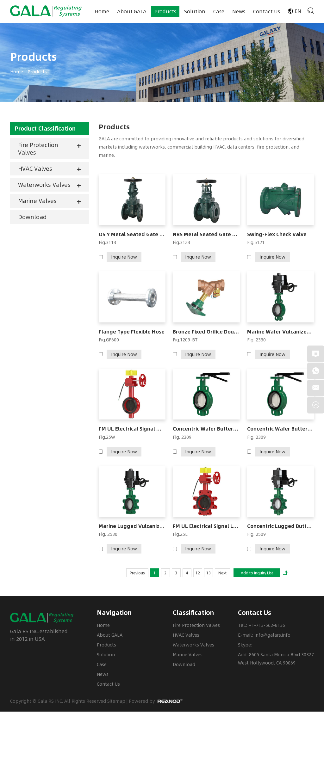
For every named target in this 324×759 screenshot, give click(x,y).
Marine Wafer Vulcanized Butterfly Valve (280, 332)
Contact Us (266, 11)
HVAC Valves (35, 168)
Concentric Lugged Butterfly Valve (280, 526)
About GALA (131, 11)
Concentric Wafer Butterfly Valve (206, 429)
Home (102, 11)
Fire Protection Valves (38, 148)
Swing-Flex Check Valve (277, 234)
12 (198, 572)
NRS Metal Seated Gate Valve (206, 234)
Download (32, 217)
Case (218, 11)
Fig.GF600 (109, 340)
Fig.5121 (256, 242)
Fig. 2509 (256, 534)
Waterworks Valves (44, 184)
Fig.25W (107, 437)
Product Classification (45, 128)
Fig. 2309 (182, 437)
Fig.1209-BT (185, 340)
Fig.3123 (181, 242)
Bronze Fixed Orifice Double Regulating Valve (206, 332)
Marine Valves (37, 201)
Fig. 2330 (256, 340)
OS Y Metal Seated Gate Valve (132, 234)
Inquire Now (124, 257)
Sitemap (116, 701)
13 (208, 572)
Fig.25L (180, 534)
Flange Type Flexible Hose (132, 332)
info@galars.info (272, 635)
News (238, 11)
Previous (137, 572)
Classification (193, 612)
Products (165, 11)
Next (222, 572)
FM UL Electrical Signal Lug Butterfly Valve (206, 526)
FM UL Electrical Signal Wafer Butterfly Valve (132, 429)
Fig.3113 (107, 242)
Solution (194, 11)
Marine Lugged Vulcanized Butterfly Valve (132, 526)
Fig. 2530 (108, 534)
